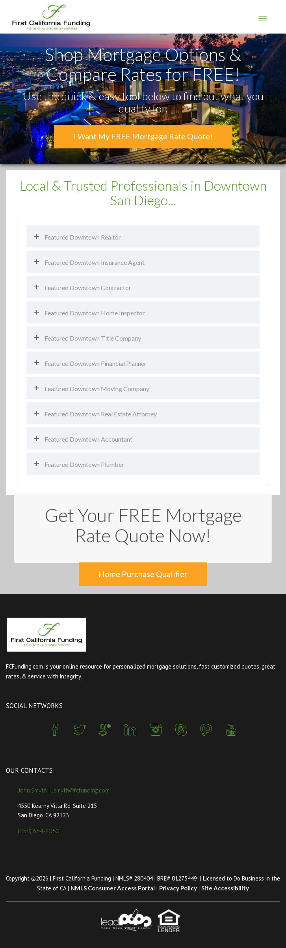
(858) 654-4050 (38, 830)
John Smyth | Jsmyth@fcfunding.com (64, 790)
